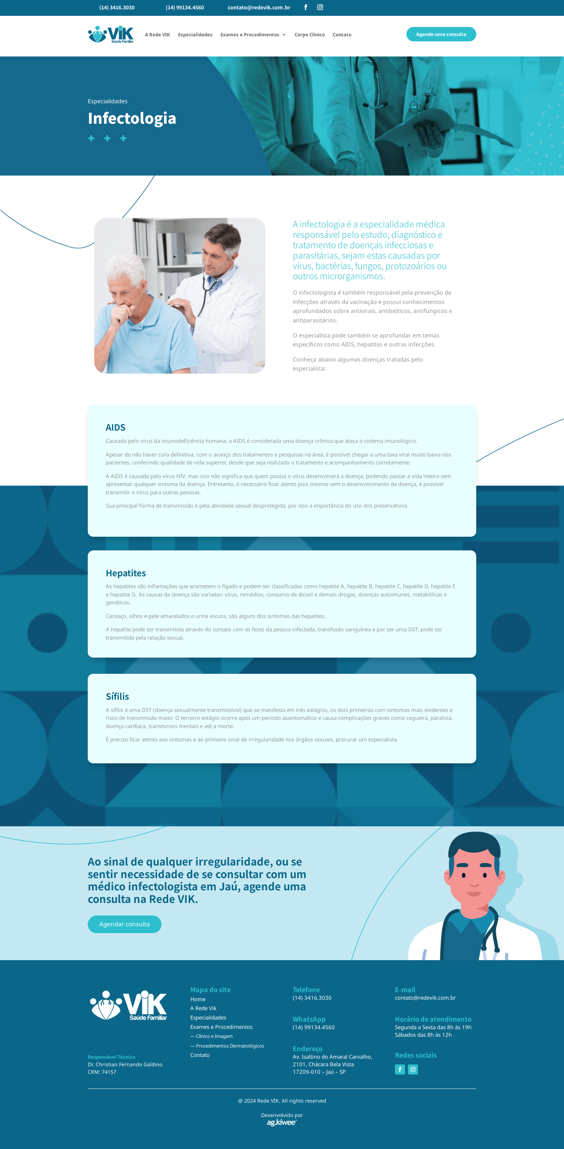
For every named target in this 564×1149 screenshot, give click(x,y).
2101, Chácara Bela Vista (323, 1064)
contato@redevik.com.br (259, 7)
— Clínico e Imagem (211, 1036)
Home (197, 999)
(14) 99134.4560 (185, 7)
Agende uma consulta (441, 34)
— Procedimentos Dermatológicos (227, 1046)
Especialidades (195, 34)
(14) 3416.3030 (117, 7)
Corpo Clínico (310, 34)
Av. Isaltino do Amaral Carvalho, (332, 1056)
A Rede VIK (157, 34)
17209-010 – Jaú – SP (319, 1071)
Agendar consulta (124, 924)
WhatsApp (309, 1018)
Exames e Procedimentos (249, 34)
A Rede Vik (203, 1008)
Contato (342, 34)
